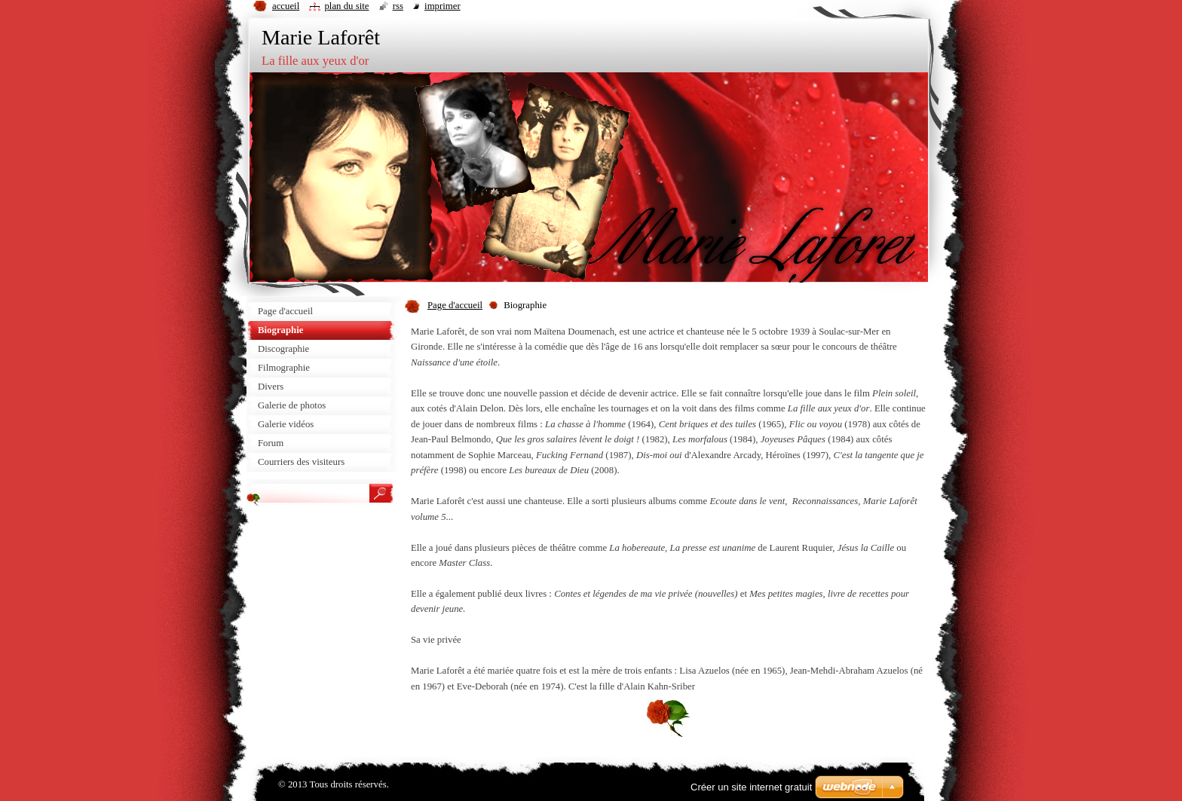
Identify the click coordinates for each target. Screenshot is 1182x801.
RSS (398, 6)
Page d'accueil (454, 305)
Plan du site (346, 6)
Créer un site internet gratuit (751, 787)
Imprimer (442, 6)
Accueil (285, 6)
